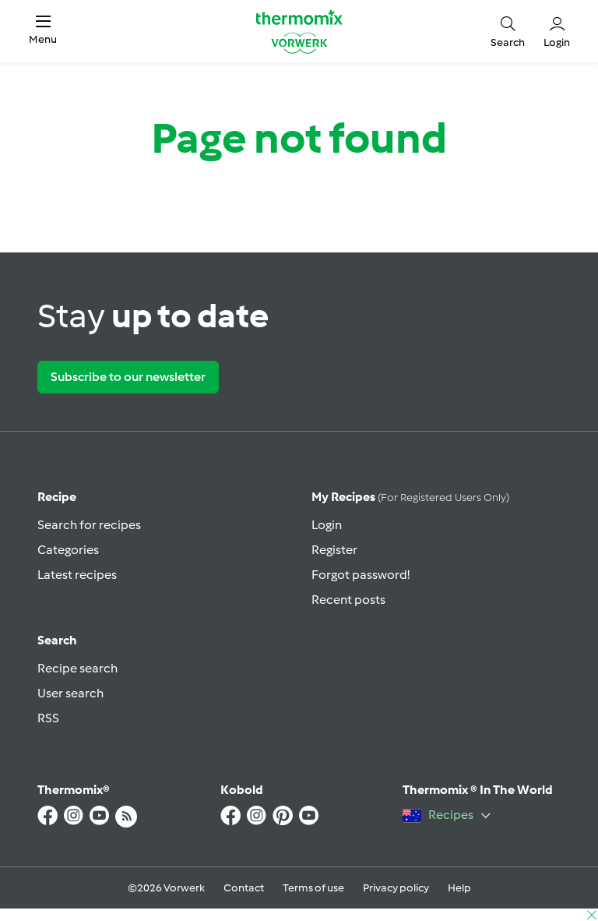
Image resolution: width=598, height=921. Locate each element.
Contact (243, 888)
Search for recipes (89, 524)
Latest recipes (77, 574)
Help (459, 888)
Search (57, 640)
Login (326, 524)
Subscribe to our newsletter (128, 376)
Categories (68, 549)
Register (334, 549)
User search (70, 693)
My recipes (410, 496)
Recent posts (348, 599)
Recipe (56, 496)
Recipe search (77, 668)
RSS (48, 718)
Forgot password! (360, 574)
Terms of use (313, 888)
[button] (43, 31)
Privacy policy (396, 888)
